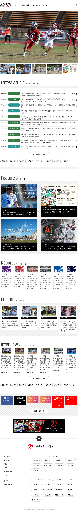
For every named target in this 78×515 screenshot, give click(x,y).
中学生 (48, 479)
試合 (36, 495)
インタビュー (37, 5)
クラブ (36, 485)
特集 (23, 5)
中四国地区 (47, 161)
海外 (74, 161)
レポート (29, 5)
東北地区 (13, 161)
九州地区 (56, 161)
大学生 (70, 479)
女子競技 (70, 490)
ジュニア (36, 479)
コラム (44, 5)
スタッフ (70, 485)
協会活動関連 (47, 490)
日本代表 (48, 485)
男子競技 (59, 490)
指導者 (36, 490)
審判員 (59, 485)
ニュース (18, 5)
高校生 (59, 479)
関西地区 (39, 161)
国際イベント (36, 500)
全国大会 (70, 495)
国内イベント (59, 495)
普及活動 (48, 495)
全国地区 (65, 161)
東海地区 (30, 161)
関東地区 (21, 161)
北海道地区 (4, 161)
